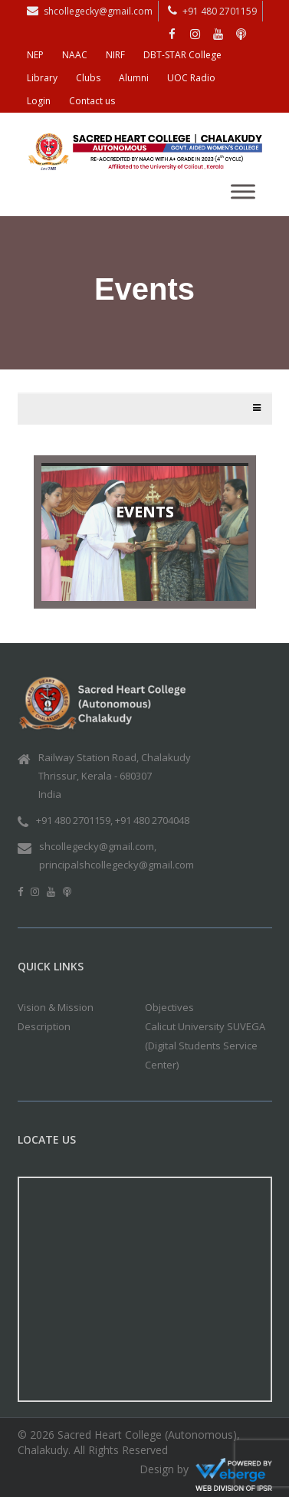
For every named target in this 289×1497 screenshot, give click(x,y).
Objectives (169, 1007)
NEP (35, 54)
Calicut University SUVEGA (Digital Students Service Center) (205, 1045)
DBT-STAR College (182, 54)
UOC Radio (191, 77)
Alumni (134, 77)
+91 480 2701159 (219, 11)
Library (42, 77)
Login (39, 100)
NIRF (115, 54)
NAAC (74, 54)
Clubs (88, 77)
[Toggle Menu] (243, 191)
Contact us (92, 100)
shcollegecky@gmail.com (98, 11)
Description (44, 1026)
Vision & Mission (56, 1007)
